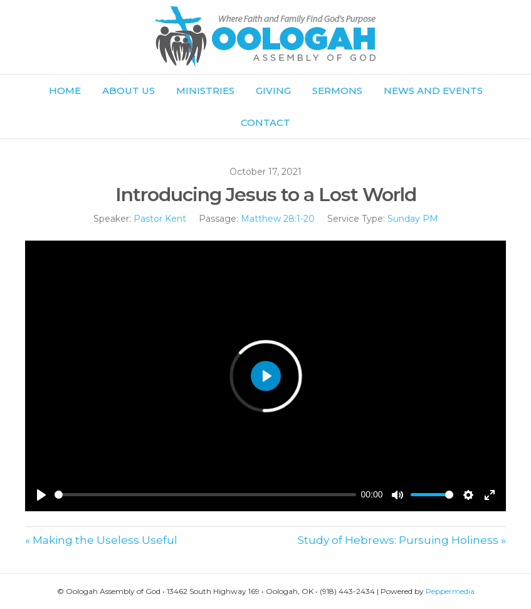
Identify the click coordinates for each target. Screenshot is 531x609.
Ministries (205, 90)
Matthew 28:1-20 (278, 218)
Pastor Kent (160, 218)
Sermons (337, 90)
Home (65, 90)
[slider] (205, 495)
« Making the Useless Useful (101, 540)
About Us (128, 90)
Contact (265, 122)
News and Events (433, 90)
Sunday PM (412, 218)
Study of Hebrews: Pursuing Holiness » (402, 540)
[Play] (41, 495)
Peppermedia (450, 591)
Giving (273, 90)
